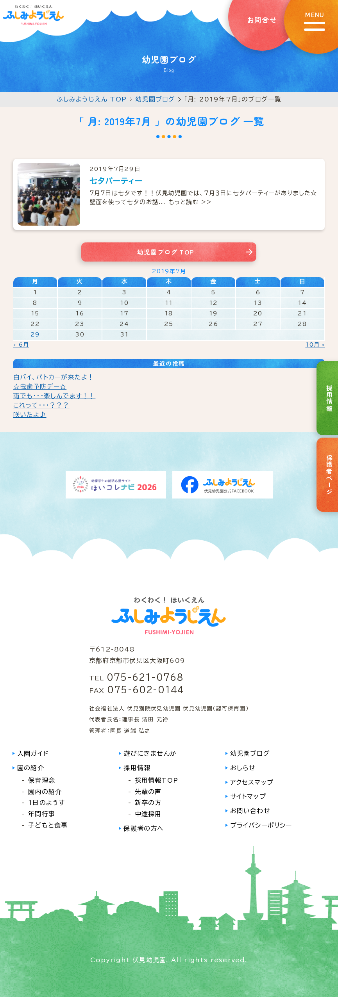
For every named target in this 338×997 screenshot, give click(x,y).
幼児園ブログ (155, 99)
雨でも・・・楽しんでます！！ (54, 396)
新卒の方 (148, 802)
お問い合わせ (250, 811)
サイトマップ (248, 796)
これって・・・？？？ (41, 405)
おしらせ (243, 768)
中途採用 (148, 814)
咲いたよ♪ (29, 414)
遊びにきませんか (150, 753)
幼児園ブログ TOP (165, 251)
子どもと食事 (48, 825)
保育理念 (41, 780)
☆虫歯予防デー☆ (40, 386)
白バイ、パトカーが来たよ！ (54, 377)
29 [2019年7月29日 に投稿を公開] (34, 334)
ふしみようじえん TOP (92, 99)
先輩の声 (148, 792)
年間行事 (41, 814)
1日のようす (46, 802)
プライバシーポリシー (261, 825)
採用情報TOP (156, 780)
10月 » (315, 344)
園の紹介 (30, 768)
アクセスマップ (252, 782)
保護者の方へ (143, 828)
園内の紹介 (45, 792)
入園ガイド (32, 753)
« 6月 (21, 344)
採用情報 (136, 768)
